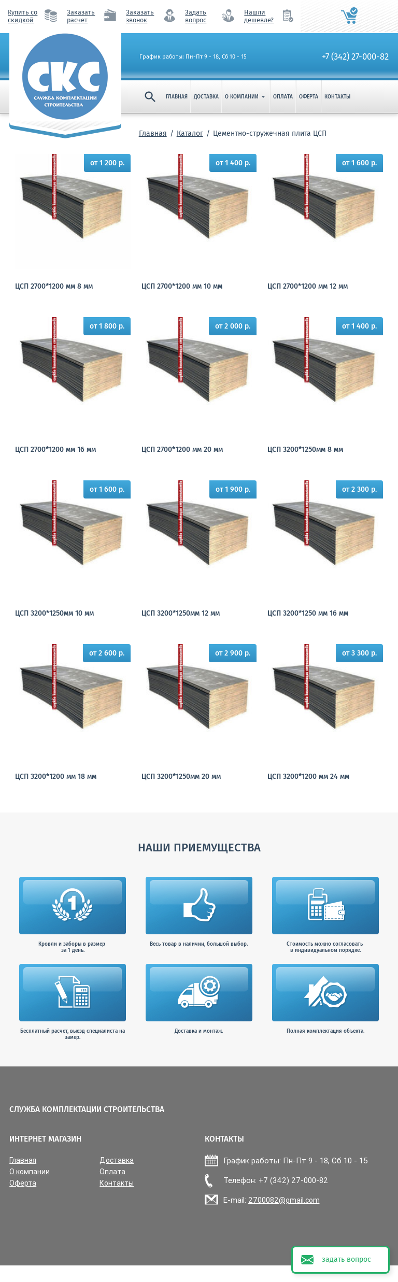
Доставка (206, 97)
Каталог (190, 133)
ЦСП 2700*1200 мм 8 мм (54, 286)
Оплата (283, 97)
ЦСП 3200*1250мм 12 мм (180, 613)
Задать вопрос (195, 16)
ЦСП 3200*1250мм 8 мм (305, 449)
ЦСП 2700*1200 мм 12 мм (307, 286)
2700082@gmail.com (284, 1200)
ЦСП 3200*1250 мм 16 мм (307, 613)
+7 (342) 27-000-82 (355, 56)
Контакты (337, 97)
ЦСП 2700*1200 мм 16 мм (55, 449)
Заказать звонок (140, 16)
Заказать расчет (81, 16)
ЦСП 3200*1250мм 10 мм (54, 613)
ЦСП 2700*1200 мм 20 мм (182, 449)
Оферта (308, 97)
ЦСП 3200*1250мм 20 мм (181, 776)
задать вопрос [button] (346, 1259)
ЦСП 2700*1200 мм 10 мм (181, 286)
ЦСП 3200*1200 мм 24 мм (308, 776)
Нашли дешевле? (259, 16)
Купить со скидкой (22, 16)
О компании (246, 96)
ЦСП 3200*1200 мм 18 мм (55, 776)
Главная (177, 97)
